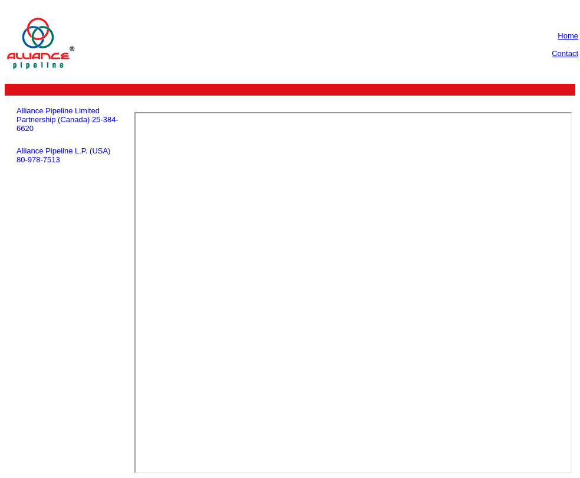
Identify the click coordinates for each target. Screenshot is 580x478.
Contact (565, 53)
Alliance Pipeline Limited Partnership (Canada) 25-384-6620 (67, 119)
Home (568, 35)
